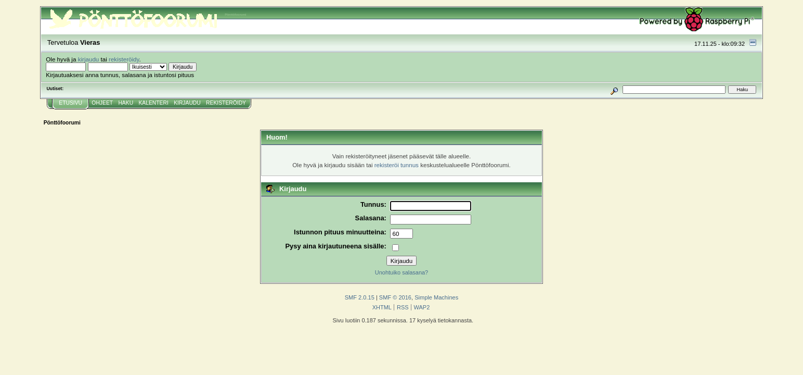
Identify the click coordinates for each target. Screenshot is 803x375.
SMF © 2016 (395, 297)
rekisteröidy (124, 59)
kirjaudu (88, 59)
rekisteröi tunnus (396, 164)
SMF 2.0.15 (359, 297)
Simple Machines (436, 297)
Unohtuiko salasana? (401, 272)
